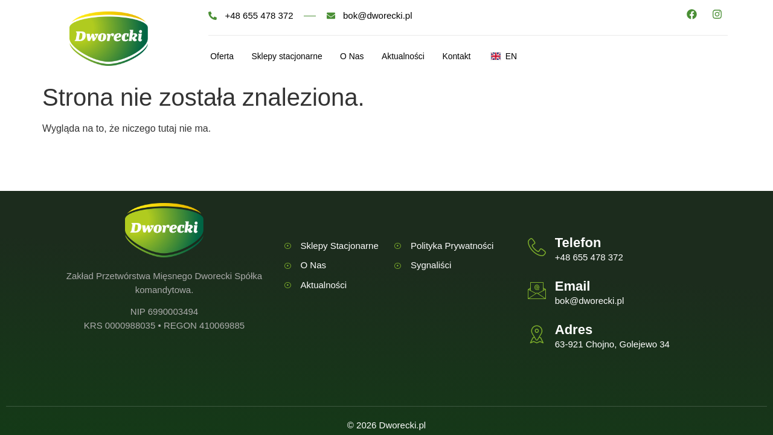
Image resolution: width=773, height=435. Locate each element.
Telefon (578, 242)
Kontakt (494, 56)
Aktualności (431, 56)
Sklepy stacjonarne (296, 56)
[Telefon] (537, 247)
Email (573, 286)
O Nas (371, 56)
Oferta (221, 56)
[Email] (537, 291)
